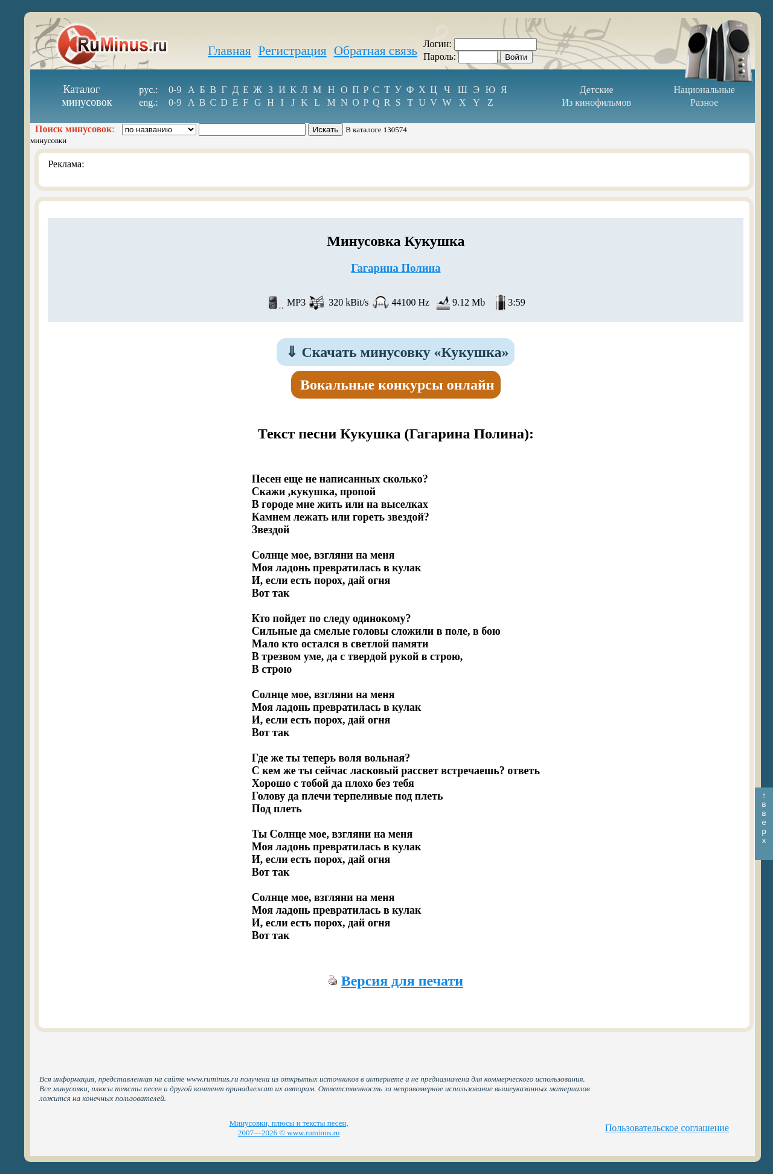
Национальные (704, 90)
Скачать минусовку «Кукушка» (397, 352)
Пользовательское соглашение (667, 1128)
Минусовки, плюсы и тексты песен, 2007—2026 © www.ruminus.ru (288, 1127)
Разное (704, 102)
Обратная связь (375, 50)
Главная (229, 50)
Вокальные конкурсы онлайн (397, 385)
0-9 (174, 90)
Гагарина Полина (395, 267)
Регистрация (292, 50)
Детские (597, 90)
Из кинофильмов (596, 102)
